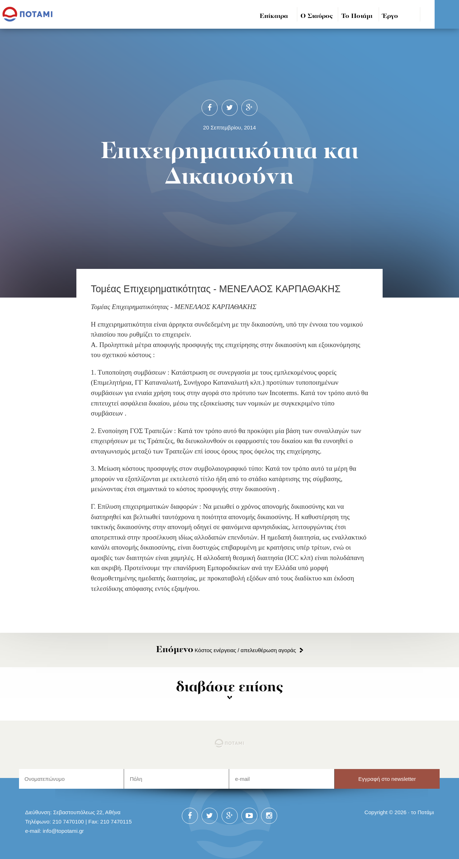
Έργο (390, 16)
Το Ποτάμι (357, 16)
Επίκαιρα (274, 16)
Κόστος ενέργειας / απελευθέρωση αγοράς (226, 650)
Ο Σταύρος (317, 16)
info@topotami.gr (63, 831)
